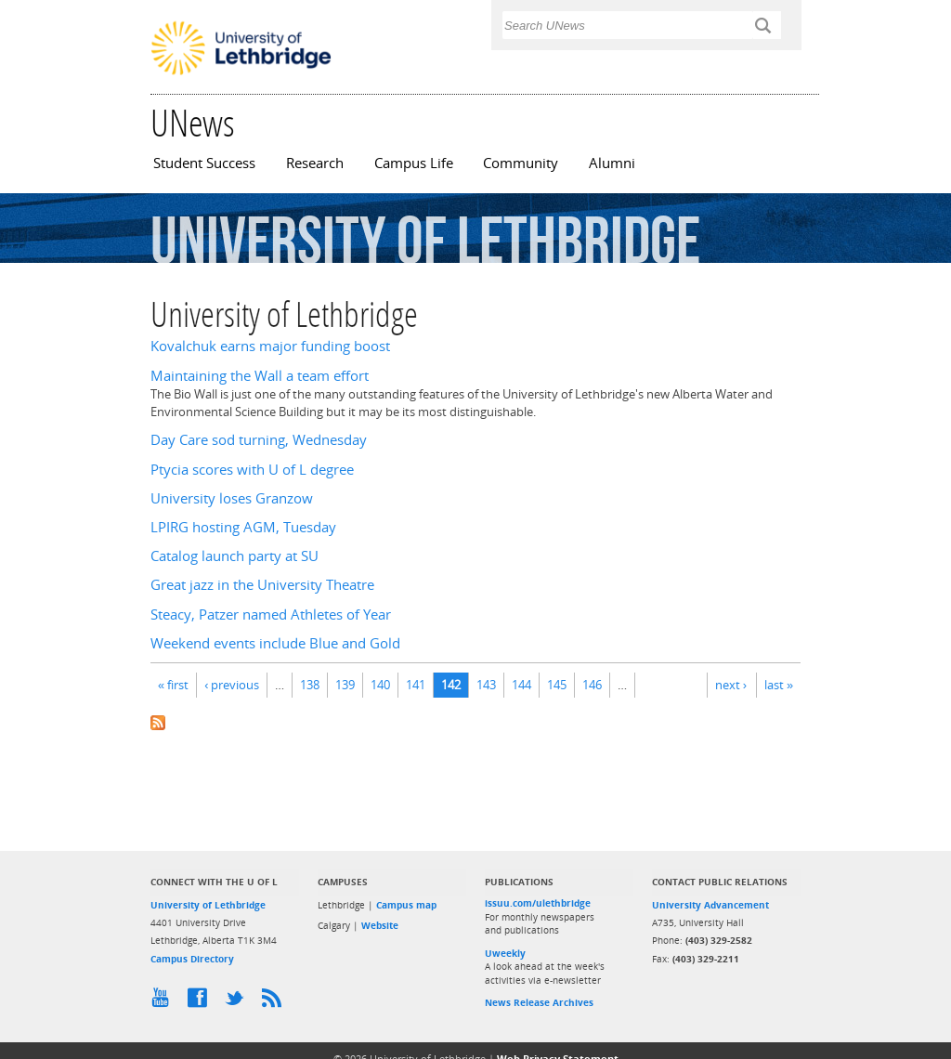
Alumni (612, 163)
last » (778, 684)
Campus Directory (192, 958)
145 (557, 684)
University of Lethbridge (208, 904)
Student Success (204, 163)
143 (486, 684)
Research (315, 163)
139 (345, 684)
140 (380, 684)
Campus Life (413, 163)
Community (520, 163)
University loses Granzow (231, 498)
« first (173, 684)
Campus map (406, 904)
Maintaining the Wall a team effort (259, 376)
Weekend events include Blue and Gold (275, 643)
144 (521, 684)
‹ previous (231, 684)
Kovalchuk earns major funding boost (270, 346)
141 (415, 684)
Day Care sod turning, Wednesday (258, 440)
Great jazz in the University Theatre (262, 585)
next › (731, 684)
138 (309, 684)
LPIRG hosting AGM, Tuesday (243, 527)
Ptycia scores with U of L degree (252, 469)
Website (379, 925)
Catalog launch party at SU (234, 556)
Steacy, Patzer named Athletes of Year (270, 614)
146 (592, 684)
